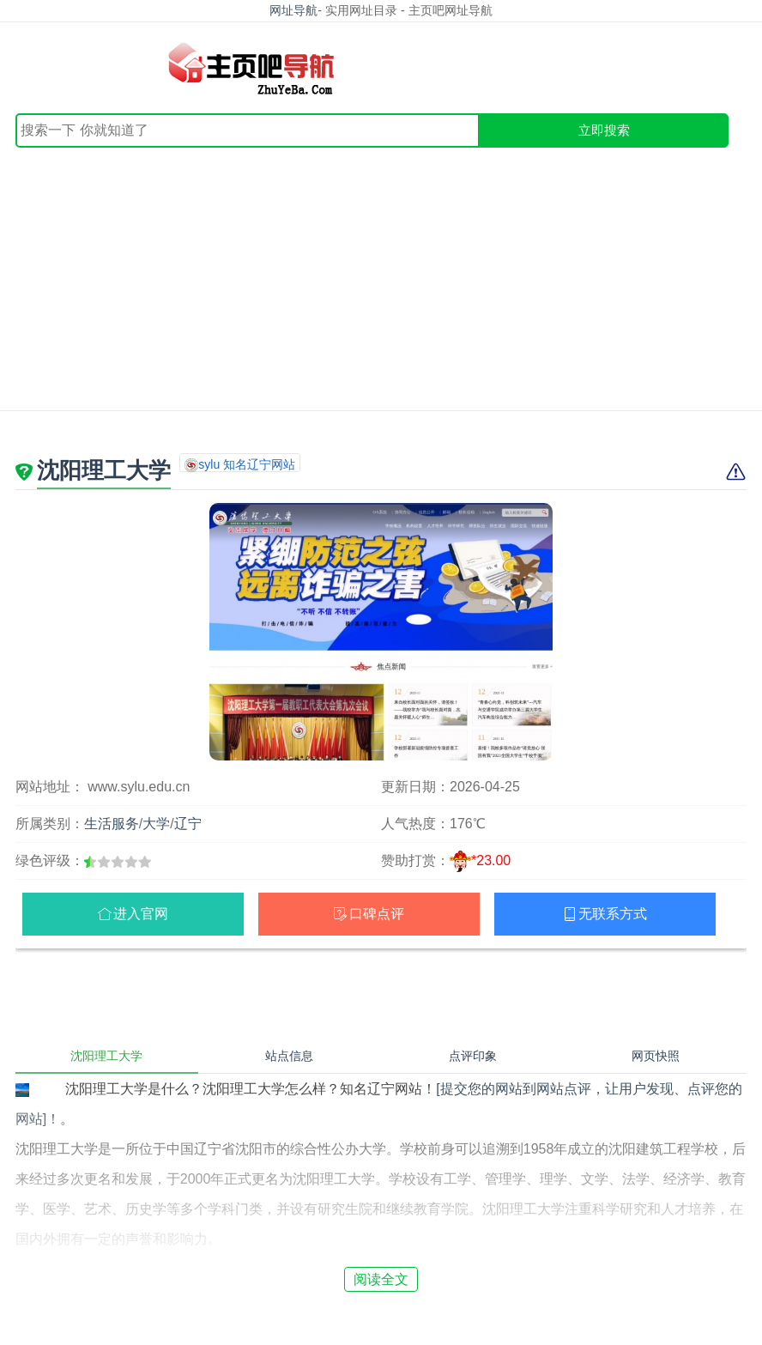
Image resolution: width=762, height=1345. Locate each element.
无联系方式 (612, 913)
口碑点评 (376, 913)
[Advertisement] (381, 276)
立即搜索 (604, 130)
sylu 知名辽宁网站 (246, 464)
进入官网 (140, 913)
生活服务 (111, 823)
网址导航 (293, 10)
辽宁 (188, 823)
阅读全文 (381, 1279)
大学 (156, 823)
